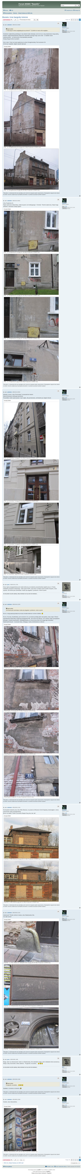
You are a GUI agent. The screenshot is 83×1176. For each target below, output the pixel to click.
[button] (71, 20)
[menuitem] (11, 10)
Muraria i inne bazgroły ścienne (15, 17)
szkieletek (64, 27)
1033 (66, 30)
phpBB (38, 1169)
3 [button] (77, 20)
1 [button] (73, 20)
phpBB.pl (48, 1171)
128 (65, 595)
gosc (63, 592)
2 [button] (75, 20)
